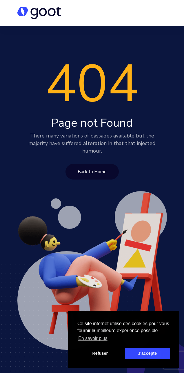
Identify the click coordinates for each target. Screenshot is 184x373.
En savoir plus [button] (93, 338)
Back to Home (92, 172)
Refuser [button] (100, 353)
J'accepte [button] (147, 353)
